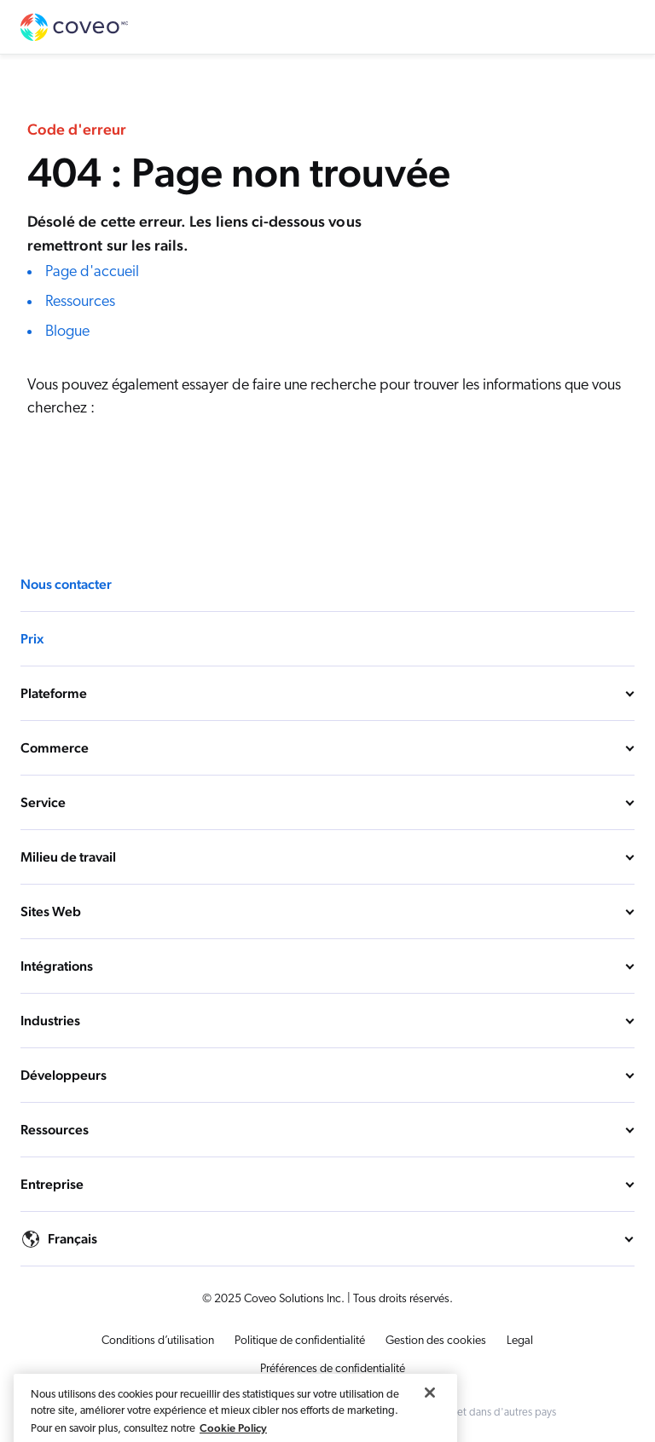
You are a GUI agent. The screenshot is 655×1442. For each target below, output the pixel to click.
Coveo (75, 27)
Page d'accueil (92, 272)
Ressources (80, 302)
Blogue (67, 332)
